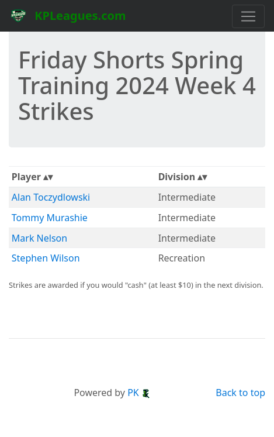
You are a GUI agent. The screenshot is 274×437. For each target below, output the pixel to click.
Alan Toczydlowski (51, 197)
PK (139, 392)
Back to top (240, 392)
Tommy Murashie (50, 217)
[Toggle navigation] (248, 16)
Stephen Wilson (46, 258)
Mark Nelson (39, 238)
